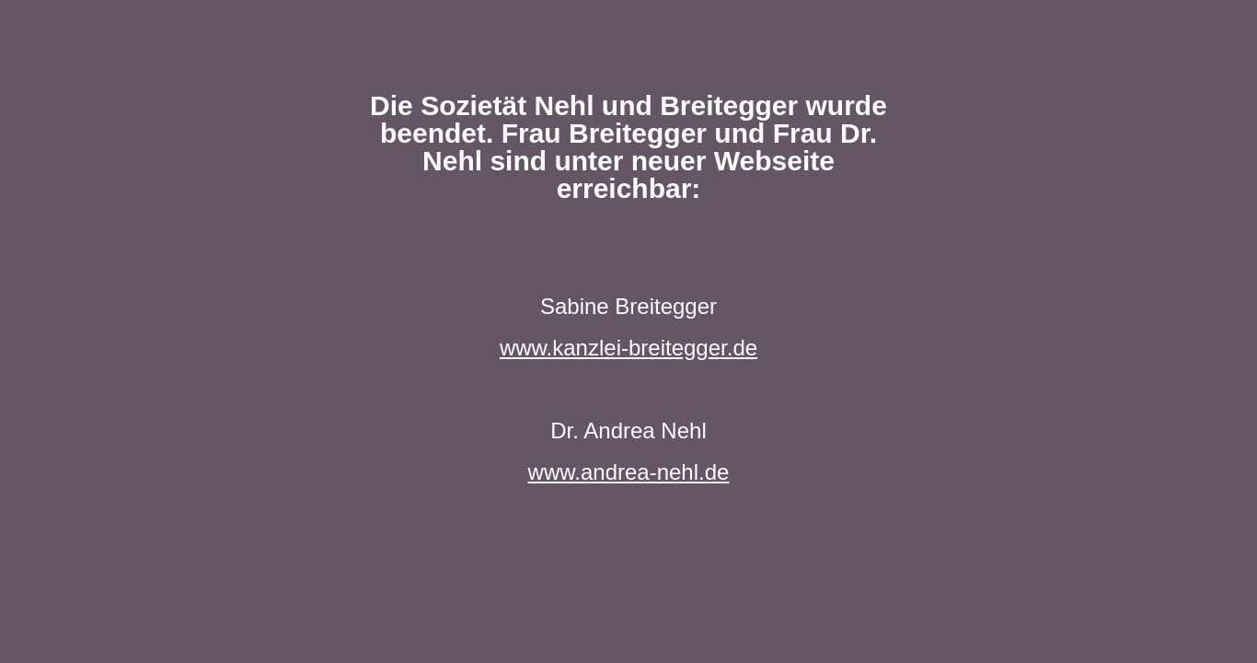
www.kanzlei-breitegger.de (628, 347)
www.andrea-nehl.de (629, 471)
